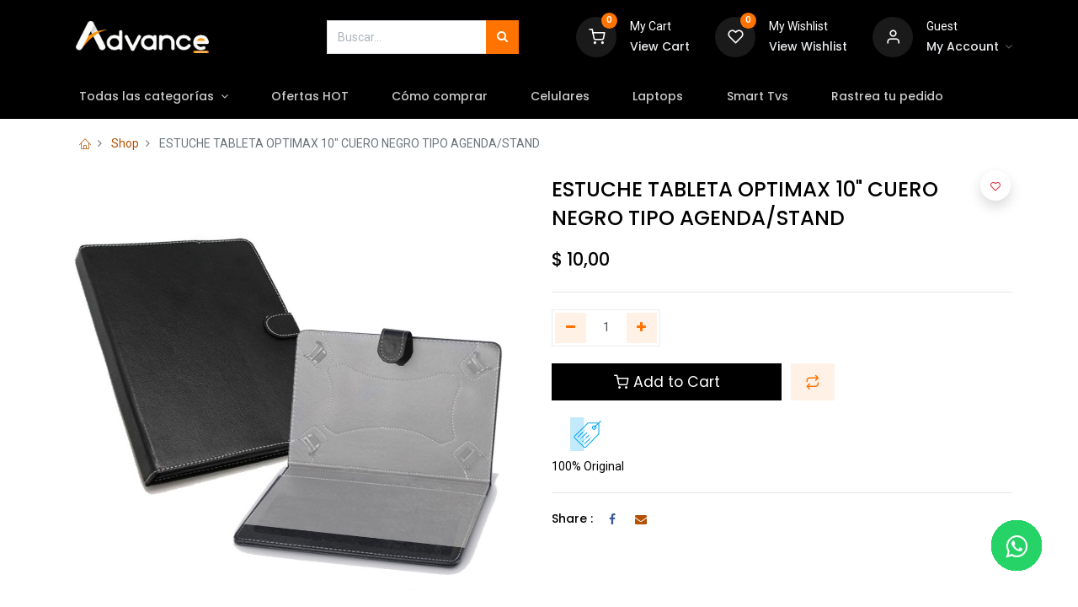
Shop (125, 143)
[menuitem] (318, 97)
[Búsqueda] (502, 37)
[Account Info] (969, 47)
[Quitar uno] (570, 328)
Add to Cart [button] (667, 382)
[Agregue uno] (642, 328)
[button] (813, 381)
